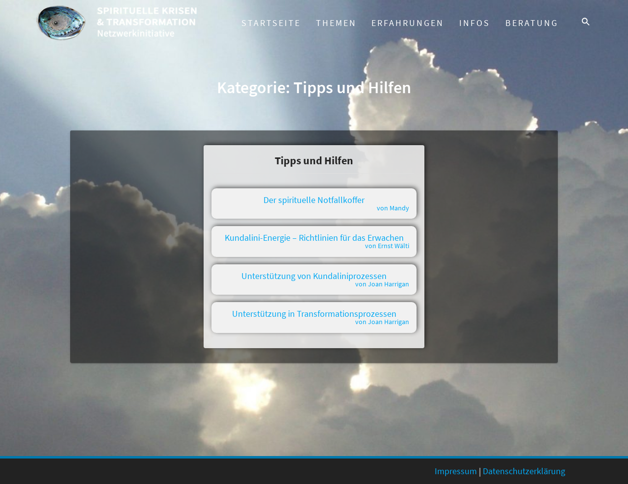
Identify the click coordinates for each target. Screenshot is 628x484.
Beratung (535, 22)
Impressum (456, 471)
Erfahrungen (407, 22)
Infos (474, 22)
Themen (336, 22)
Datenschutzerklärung (524, 471)
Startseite (271, 22)
